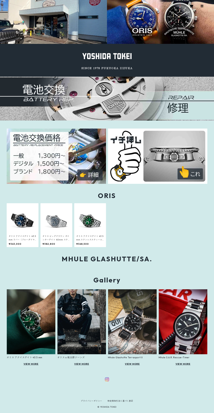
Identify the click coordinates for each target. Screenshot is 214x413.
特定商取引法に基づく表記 (120, 401)
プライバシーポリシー (91, 401)
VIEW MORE (31, 363)
